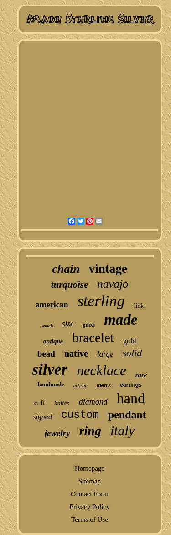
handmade (50, 384)
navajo (112, 284)
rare (141, 375)
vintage (108, 268)
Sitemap (89, 481)
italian (62, 403)
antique (53, 341)
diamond (93, 401)
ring (90, 431)
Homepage (89, 468)
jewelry (57, 433)
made (120, 320)
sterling (101, 300)
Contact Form (90, 494)
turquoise (69, 284)
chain (66, 268)
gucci (89, 325)
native (76, 353)
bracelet (93, 337)
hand (131, 398)
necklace (101, 371)
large (105, 354)
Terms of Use (89, 519)
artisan (80, 385)
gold (129, 341)
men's (104, 385)
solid (132, 352)
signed (42, 417)
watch (47, 325)
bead (46, 353)
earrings (130, 385)
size (68, 323)
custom (80, 415)
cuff (39, 402)
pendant (127, 415)
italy (122, 430)
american (52, 304)
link (139, 305)
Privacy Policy (90, 506)
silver (49, 370)
